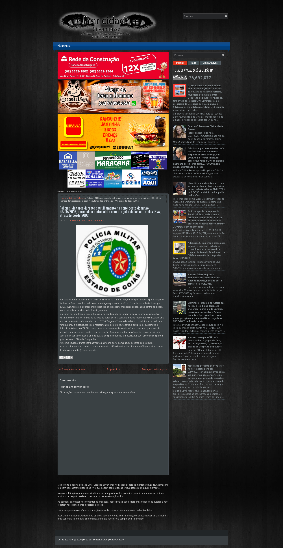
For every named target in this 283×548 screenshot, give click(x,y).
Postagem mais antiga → (154, 369)
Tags (193, 63)
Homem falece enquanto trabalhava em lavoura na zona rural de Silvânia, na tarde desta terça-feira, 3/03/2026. (205, 279)
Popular (180, 63)
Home (63, 198)
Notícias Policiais (76, 198)
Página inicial (64, 46)
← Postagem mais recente (72, 369)
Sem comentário (96, 220)
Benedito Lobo (100, 539)
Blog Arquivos (210, 63)
